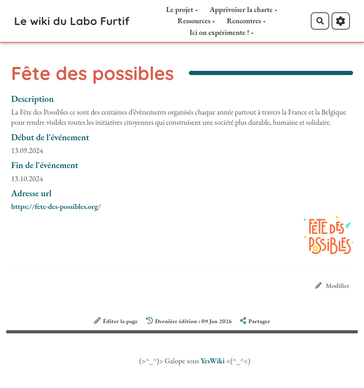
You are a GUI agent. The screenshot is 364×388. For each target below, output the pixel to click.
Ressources (196, 20)
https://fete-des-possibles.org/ (56, 206)
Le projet (182, 9)
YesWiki (212, 360)
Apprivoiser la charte (243, 9)
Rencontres (246, 20)
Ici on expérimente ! (222, 32)
